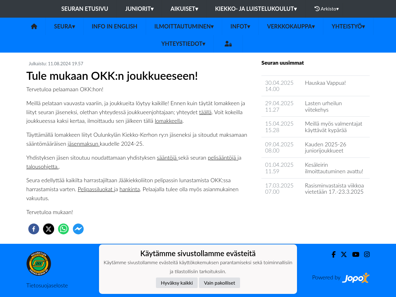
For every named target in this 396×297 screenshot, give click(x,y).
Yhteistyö (348, 26)
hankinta (129, 189)
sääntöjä (167, 157)
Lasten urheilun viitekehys (323, 106)
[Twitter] (341, 254)
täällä (205, 112)
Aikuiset (184, 8)
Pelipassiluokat (96, 189)
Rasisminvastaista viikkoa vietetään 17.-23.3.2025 (334, 188)
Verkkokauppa (291, 26)
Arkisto (327, 8)
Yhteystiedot (183, 43)
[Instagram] (364, 254)
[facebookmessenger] (78, 229)
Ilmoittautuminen (183, 26)
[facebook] (33, 229)
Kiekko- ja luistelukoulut (256, 8)
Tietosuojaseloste (47, 285)
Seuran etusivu (84, 8)
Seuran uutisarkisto (289, 209)
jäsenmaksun (84, 143)
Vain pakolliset (219, 283)
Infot (240, 26)
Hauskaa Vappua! (325, 82)
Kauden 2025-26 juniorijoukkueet (325, 147)
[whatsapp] (63, 229)
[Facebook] (331, 254)
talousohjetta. (42, 166)
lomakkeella (168, 120)
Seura (64, 26)
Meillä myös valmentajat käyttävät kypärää (333, 126)
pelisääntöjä (223, 157)
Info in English (115, 26)
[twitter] (48, 229)
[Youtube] (353, 254)
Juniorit (139, 8)
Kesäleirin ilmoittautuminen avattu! (334, 167)
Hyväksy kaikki (177, 283)
